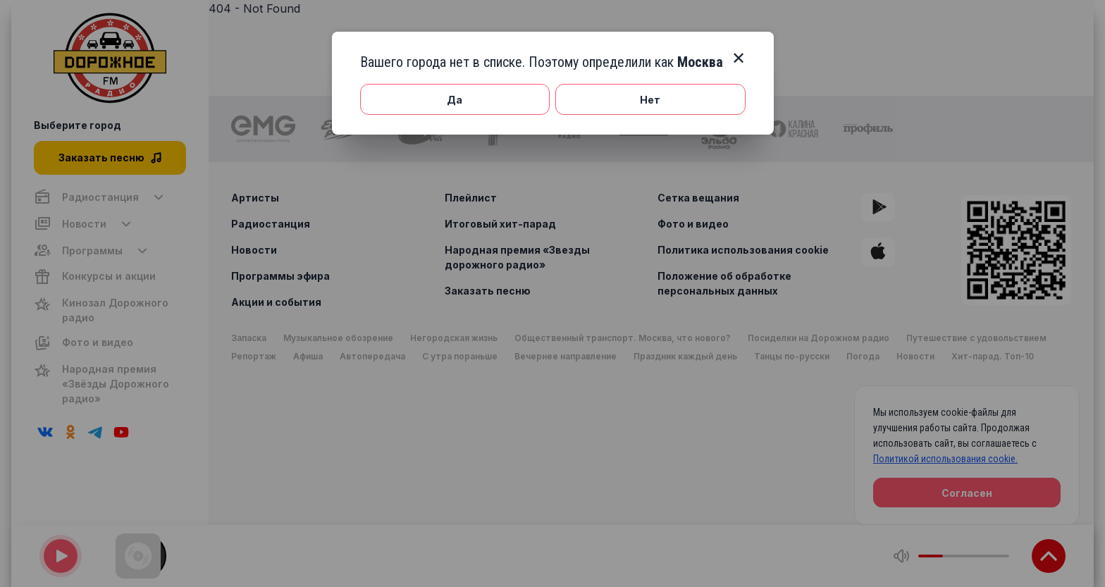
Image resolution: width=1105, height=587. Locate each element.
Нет (650, 100)
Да (454, 100)
